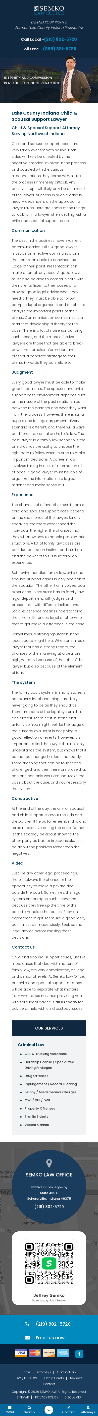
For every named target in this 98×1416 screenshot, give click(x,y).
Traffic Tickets (36, 1116)
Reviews (76, 1378)
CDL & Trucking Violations (46, 1054)
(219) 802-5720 (60, 39)
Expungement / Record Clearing (51, 1084)
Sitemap (23, 1397)
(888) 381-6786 (59, 49)
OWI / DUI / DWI (37, 1100)
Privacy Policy (46, 1397)
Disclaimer (73, 1397)
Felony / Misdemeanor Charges (50, 1092)
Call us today (65, 1002)
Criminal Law (31, 1045)
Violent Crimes (37, 1124)
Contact (49, 1384)
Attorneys (44, 1372)
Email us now (50, 1337)
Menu (10, 1410)
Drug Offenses (36, 1075)
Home (26, 1372)
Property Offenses (40, 1108)
